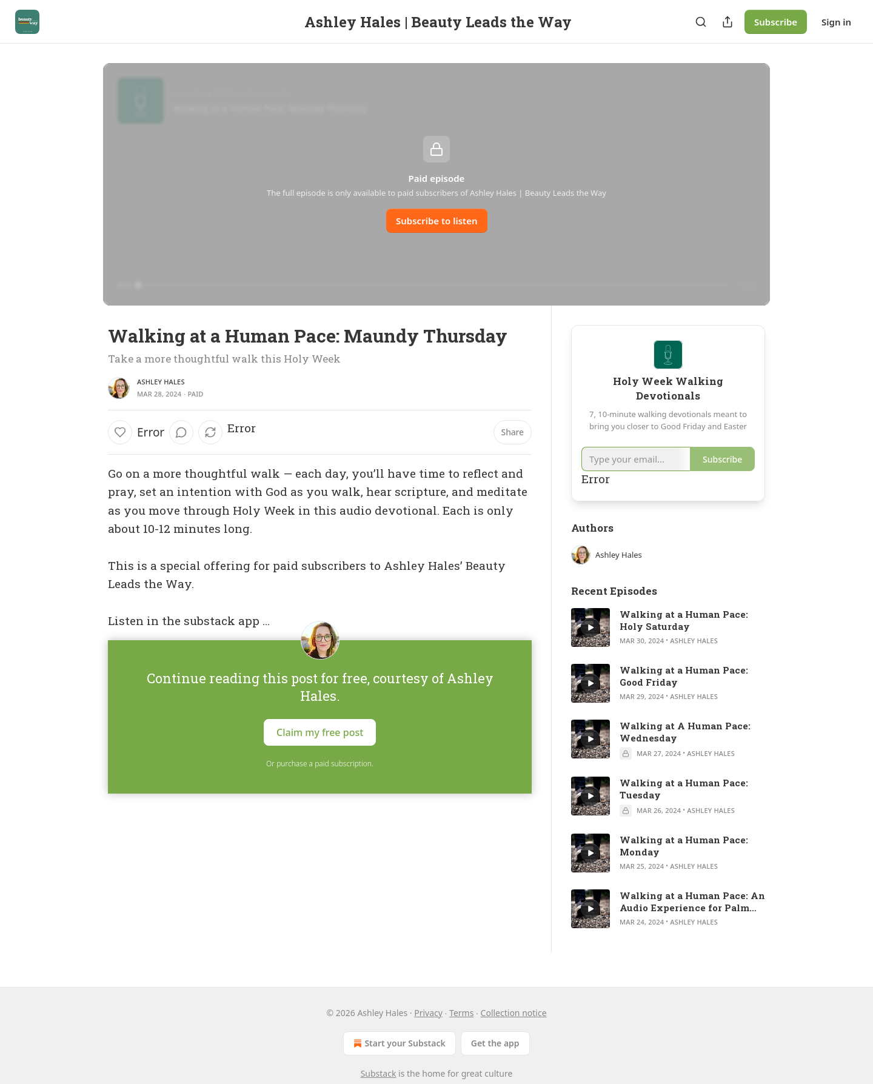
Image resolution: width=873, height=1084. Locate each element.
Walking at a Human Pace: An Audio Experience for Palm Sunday (692, 901)
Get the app (495, 1043)
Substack (378, 1073)
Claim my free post (319, 731)
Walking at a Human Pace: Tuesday (684, 789)
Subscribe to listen (437, 221)
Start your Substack (398, 1043)
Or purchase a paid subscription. (319, 763)
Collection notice (514, 1013)
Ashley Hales (161, 381)
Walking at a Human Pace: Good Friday (684, 676)
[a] (590, 627)
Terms (461, 1013)
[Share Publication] (727, 22)
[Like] (120, 432)
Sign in (836, 22)
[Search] (701, 22)
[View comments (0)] (181, 432)
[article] (668, 627)
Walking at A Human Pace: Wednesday (685, 732)
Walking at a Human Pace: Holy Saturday (684, 620)
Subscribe (775, 22)
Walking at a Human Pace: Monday (684, 846)
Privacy (428, 1013)
